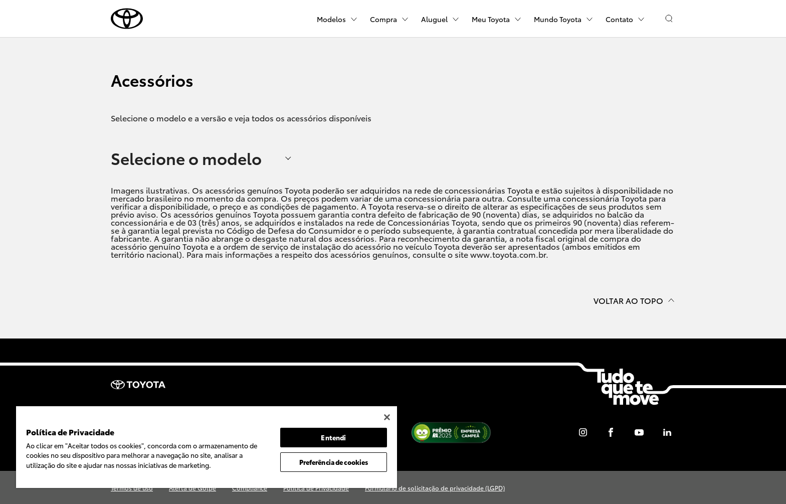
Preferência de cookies (333, 461)
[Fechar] (387, 417)
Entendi (333, 437)
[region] (206, 447)
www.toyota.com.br (508, 254)
